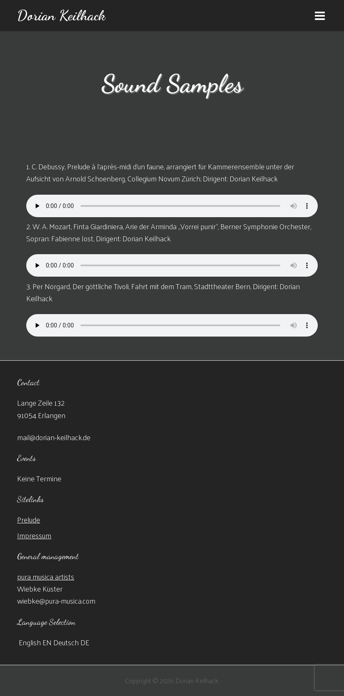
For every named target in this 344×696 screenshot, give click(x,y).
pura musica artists (45, 576)
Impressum (34, 535)
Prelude (28, 519)
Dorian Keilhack (61, 15)
